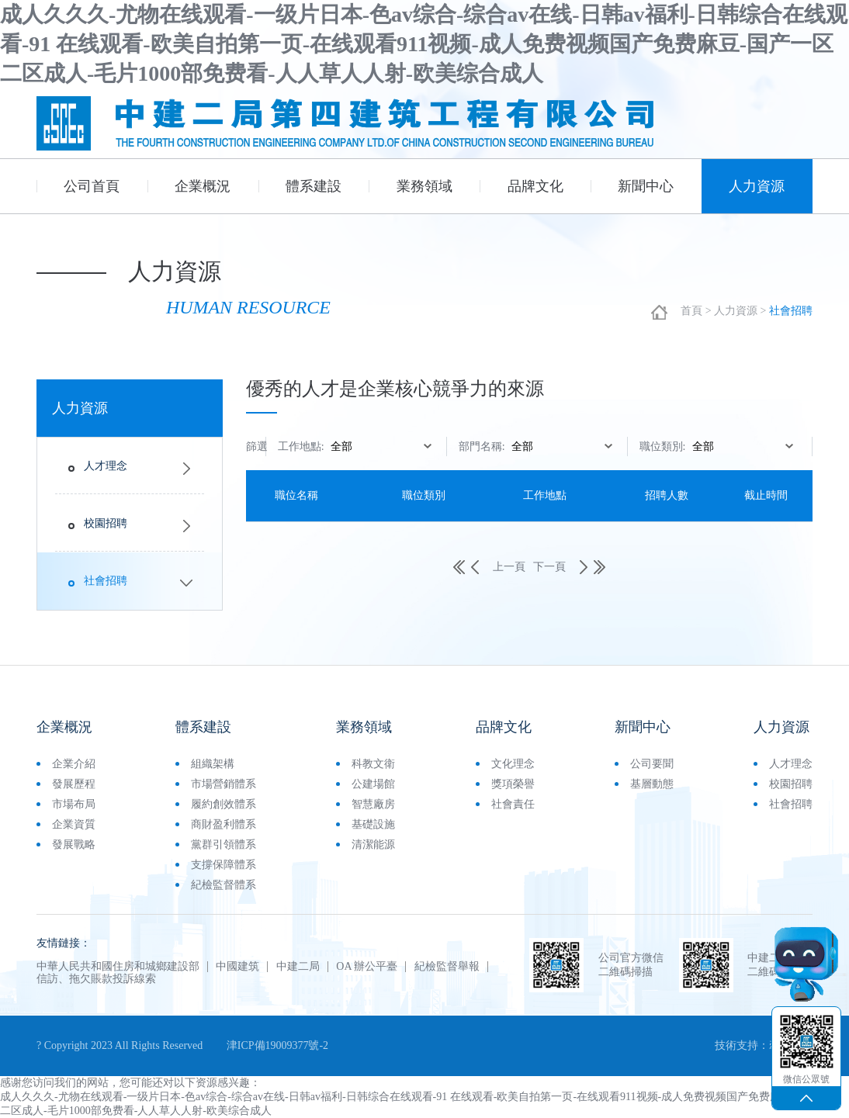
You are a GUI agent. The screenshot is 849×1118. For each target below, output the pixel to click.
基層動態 (652, 784)
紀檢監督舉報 (447, 966)
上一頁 (498, 567)
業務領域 (424, 186)
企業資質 (73, 824)
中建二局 (298, 966)
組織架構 (212, 764)
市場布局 (73, 804)
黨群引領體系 (223, 844)
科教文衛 (373, 764)
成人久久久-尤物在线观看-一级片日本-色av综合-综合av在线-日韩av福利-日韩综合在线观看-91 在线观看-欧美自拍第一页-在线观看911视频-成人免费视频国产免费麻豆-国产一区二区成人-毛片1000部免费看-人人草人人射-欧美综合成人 (423, 43)
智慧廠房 (373, 804)
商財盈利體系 (223, 824)
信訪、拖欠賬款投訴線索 (96, 979)
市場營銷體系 (223, 784)
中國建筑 (238, 966)
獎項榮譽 (513, 784)
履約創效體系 (223, 804)
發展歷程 (73, 784)
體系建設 (313, 186)
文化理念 (513, 764)
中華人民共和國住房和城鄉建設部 (117, 966)
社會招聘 (105, 581)
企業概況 (202, 186)
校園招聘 (105, 523)
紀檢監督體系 (223, 885)
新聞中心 (646, 186)
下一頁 (560, 567)
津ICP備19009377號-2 (277, 1045)
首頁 (691, 311)
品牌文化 (535, 186)
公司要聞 (652, 764)
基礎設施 (373, 824)
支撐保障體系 (223, 865)
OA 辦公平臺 (367, 966)
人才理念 (105, 466)
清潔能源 (373, 844)
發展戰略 (73, 844)
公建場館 (373, 784)
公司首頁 (92, 186)
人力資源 (757, 186)
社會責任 (513, 804)
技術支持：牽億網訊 (764, 1045)
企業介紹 (73, 764)
